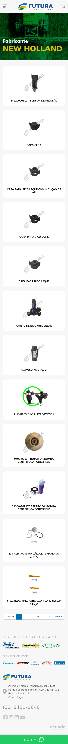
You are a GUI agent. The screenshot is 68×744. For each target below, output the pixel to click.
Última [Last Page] (58, 616)
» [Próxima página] (49, 616)
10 (37, 616)
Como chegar (16, 697)
